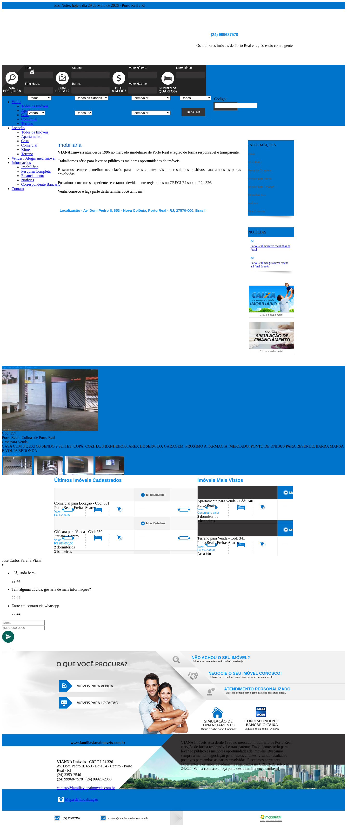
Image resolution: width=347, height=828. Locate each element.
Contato (18, 189)
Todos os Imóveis (34, 106)
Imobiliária (29, 167)
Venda (16, 102)
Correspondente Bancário (40, 184)
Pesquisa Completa (36, 171)
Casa (25, 115)
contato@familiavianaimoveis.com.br (86, 788)
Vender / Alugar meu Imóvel (33, 158)
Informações (21, 163)
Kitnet (26, 149)
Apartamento (31, 136)
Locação (18, 128)
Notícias (27, 180)
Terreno (27, 123)
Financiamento (32, 176)
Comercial (29, 119)
